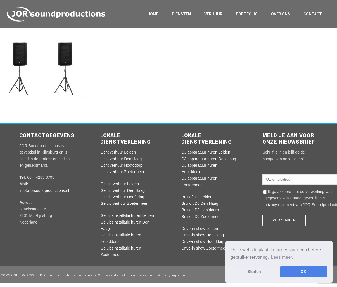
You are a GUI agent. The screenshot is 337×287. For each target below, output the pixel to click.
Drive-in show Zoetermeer (203, 248)
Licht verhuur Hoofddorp (121, 165)
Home (152, 14)
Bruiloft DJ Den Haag (199, 203)
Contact (312, 14)
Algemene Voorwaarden (100, 275)
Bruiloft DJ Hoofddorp (200, 210)
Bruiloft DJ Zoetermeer (201, 216)
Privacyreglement (173, 275)
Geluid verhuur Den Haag (122, 190)
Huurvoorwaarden (139, 275)
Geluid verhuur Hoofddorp (122, 197)
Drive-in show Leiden (199, 228)
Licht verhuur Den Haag (121, 159)
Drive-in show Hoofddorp (202, 241)
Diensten (181, 14)
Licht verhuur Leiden (118, 152)
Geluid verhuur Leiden (119, 184)
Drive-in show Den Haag (202, 235)
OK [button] (303, 271)
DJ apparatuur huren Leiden (205, 152)
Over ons (280, 14)
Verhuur (213, 14)
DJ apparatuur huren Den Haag (208, 159)
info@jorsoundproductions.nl (44, 190)
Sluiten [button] (254, 271)
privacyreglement (279, 205)
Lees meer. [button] (282, 257)
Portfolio (247, 14)
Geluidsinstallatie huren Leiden (127, 215)
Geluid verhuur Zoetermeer (123, 203)
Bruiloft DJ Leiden (196, 197)
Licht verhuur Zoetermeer (122, 172)
